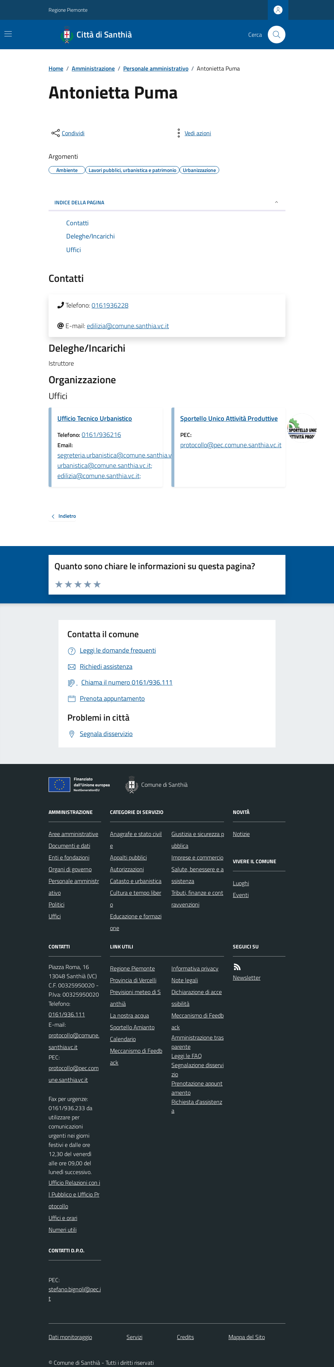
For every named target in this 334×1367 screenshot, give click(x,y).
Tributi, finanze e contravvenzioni (197, 898)
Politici (56, 904)
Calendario (123, 1038)
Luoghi (241, 883)
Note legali (184, 980)
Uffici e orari (63, 1217)
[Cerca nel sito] (273, 34)
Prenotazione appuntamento (197, 1088)
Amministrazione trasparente (197, 1042)
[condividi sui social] (67, 133)
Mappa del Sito (246, 1336)
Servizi (134, 1336)
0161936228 (110, 305)
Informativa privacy (194, 968)
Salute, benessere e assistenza (197, 875)
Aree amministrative (73, 833)
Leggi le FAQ (186, 1055)
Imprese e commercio (197, 857)
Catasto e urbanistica (135, 880)
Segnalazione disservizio (197, 1070)
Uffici (55, 916)
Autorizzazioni (127, 869)
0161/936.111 (67, 1014)
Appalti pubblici (128, 857)
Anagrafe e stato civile (136, 839)
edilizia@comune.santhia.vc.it (128, 326)
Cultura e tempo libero (135, 898)
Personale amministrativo (155, 68)
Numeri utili (63, 1229)
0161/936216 (101, 434)
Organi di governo (70, 869)
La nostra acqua (129, 1015)
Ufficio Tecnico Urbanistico (94, 418)
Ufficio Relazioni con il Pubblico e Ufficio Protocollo (74, 1194)
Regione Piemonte (68, 10)
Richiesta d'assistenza (196, 1106)
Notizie (241, 833)
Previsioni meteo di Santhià (135, 997)
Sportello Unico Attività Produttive (229, 418)
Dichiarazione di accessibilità (196, 997)
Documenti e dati (69, 845)
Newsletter (246, 977)
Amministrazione (93, 68)
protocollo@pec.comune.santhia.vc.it (230, 445)
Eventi (241, 894)
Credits (185, 1336)
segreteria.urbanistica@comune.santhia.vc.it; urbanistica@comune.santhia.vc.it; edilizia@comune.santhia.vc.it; (119, 465)
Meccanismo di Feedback (136, 1056)
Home (56, 68)
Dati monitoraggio (70, 1336)
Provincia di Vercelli (133, 980)
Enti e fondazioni (69, 857)
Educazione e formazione (135, 922)
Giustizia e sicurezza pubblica (197, 839)
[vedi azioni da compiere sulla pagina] (192, 133)
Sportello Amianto (132, 1027)
